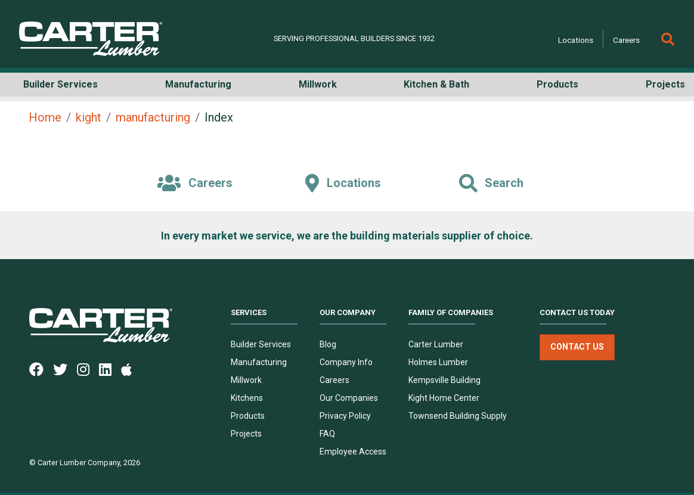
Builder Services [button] (60, 84)
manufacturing (153, 117)
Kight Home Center (443, 398)
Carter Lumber (435, 344)
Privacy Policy (345, 416)
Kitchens (247, 398)
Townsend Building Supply (457, 416)
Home (45, 117)
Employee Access (353, 451)
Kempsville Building (444, 380)
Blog (328, 344)
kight (88, 117)
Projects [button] (665, 84)
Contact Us (577, 347)
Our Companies (349, 398)
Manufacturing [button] (198, 84)
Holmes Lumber (438, 362)
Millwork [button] (318, 84)
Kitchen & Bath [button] (436, 84)
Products (248, 416)
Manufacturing (259, 362)
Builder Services (261, 344)
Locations (575, 40)
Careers (626, 40)
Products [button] (557, 84)
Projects (246, 433)
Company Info (346, 362)
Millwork (246, 380)
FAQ (327, 433)
